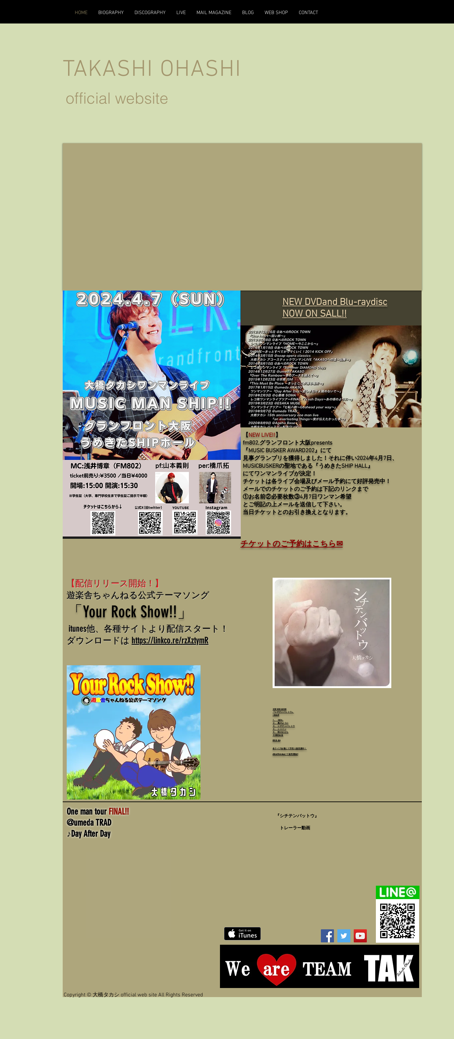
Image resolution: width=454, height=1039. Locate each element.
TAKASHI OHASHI (152, 70)
